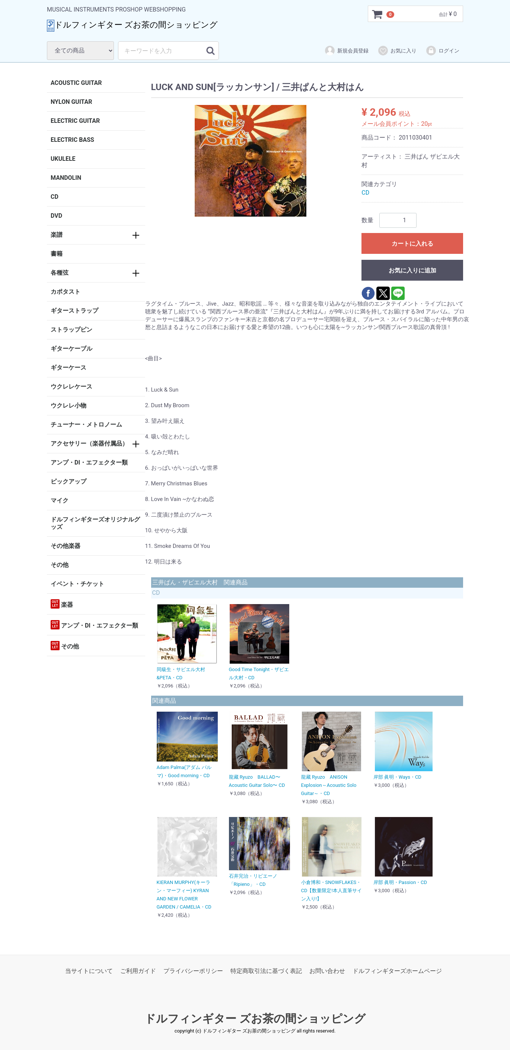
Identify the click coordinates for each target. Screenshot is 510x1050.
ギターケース (68, 367)
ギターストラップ (74, 310)
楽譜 (57, 234)
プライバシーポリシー (193, 970)
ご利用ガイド (138, 970)
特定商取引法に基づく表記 (266, 970)
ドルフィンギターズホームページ (397, 970)
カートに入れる (412, 243)
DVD (56, 215)
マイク (59, 500)
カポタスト (65, 291)
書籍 (57, 253)
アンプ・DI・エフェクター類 (89, 462)
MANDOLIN (66, 177)
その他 (59, 564)
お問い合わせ (327, 970)
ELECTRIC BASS (72, 139)
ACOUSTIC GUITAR (76, 82)
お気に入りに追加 (412, 270)
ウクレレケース (71, 386)
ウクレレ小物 (68, 405)
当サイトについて (89, 970)
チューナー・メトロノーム (86, 424)
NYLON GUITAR (71, 101)
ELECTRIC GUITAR (75, 120)
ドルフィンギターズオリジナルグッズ (95, 523)
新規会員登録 (346, 50)
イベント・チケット (77, 583)
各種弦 (59, 272)
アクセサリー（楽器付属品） (89, 443)
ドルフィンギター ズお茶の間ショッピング (254, 1018)
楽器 (62, 604)
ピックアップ (68, 481)
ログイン (442, 50)
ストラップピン (71, 329)
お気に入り (397, 50)
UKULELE (63, 158)
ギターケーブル (71, 348)
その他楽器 (65, 545)
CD (54, 196)
